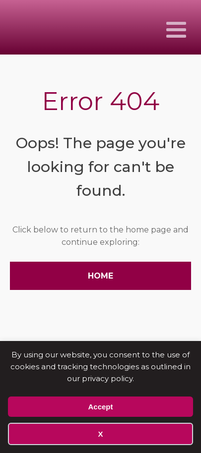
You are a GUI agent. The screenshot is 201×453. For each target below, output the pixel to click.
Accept (100, 406)
